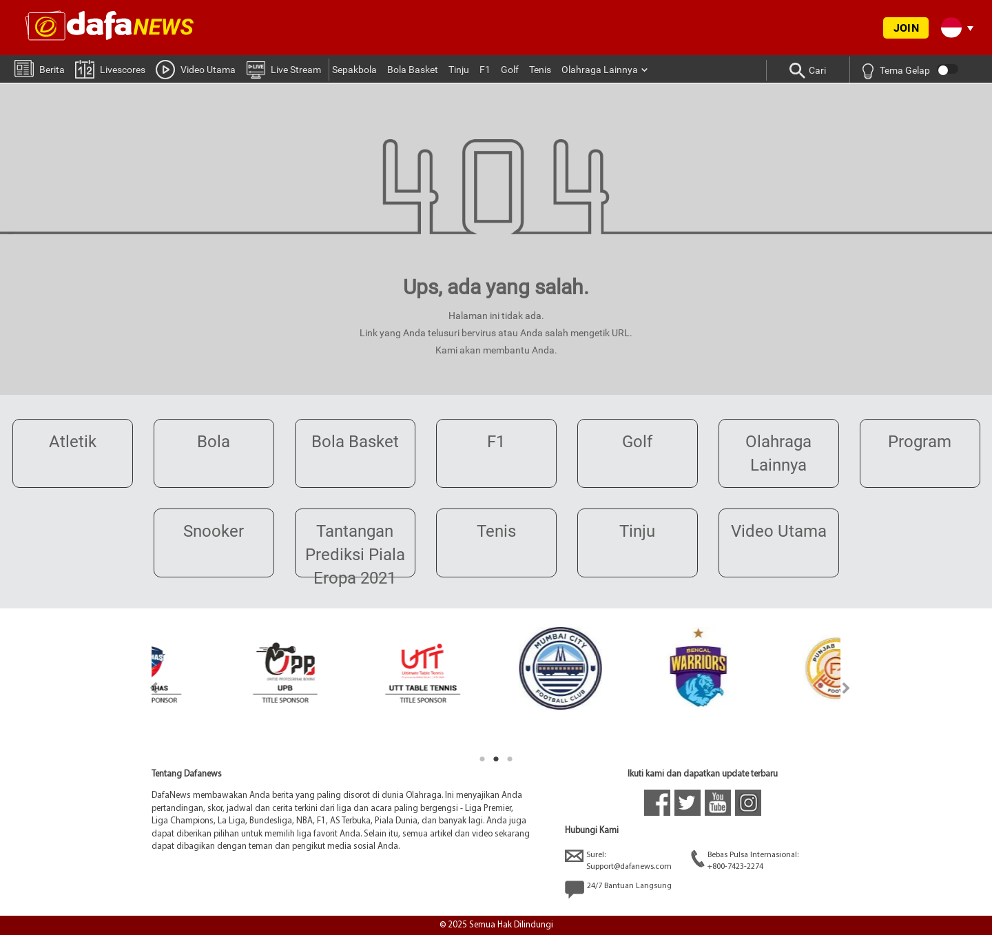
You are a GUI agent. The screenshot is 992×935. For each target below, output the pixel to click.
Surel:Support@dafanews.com (618, 860)
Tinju (458, 69)
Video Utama (196, 69)
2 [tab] (496, 759)
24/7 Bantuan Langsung (618, 889)
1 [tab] (482, 759)
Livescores (110, 69)
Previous (145, 688)
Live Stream (283, 69)
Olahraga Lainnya (599, 69)
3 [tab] (510, 759)
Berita (39, 68)
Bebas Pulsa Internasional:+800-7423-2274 (744, 860)
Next (846, 688)
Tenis (540, 69)
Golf (510, 69)
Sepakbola (354, 69)
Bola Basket (412, 69)
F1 (484, 69)
